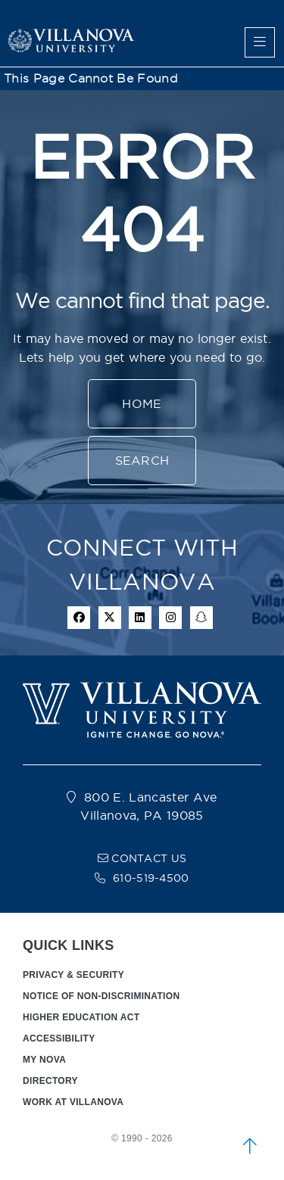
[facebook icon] (78, 617)
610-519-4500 (151, 878)
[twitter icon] (109, 617)
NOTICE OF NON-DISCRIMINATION (101, 996)
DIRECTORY (50, 1081)
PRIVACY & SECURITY (73, 975)
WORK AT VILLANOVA (73, 1102)
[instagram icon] (170, 617)
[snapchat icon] (201, 617)
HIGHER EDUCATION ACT (81, 1017)
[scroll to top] (250, 1146)
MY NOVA (44, 1059)
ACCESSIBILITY (59, 1038)
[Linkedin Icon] (140, 617)
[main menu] (260, 42)
